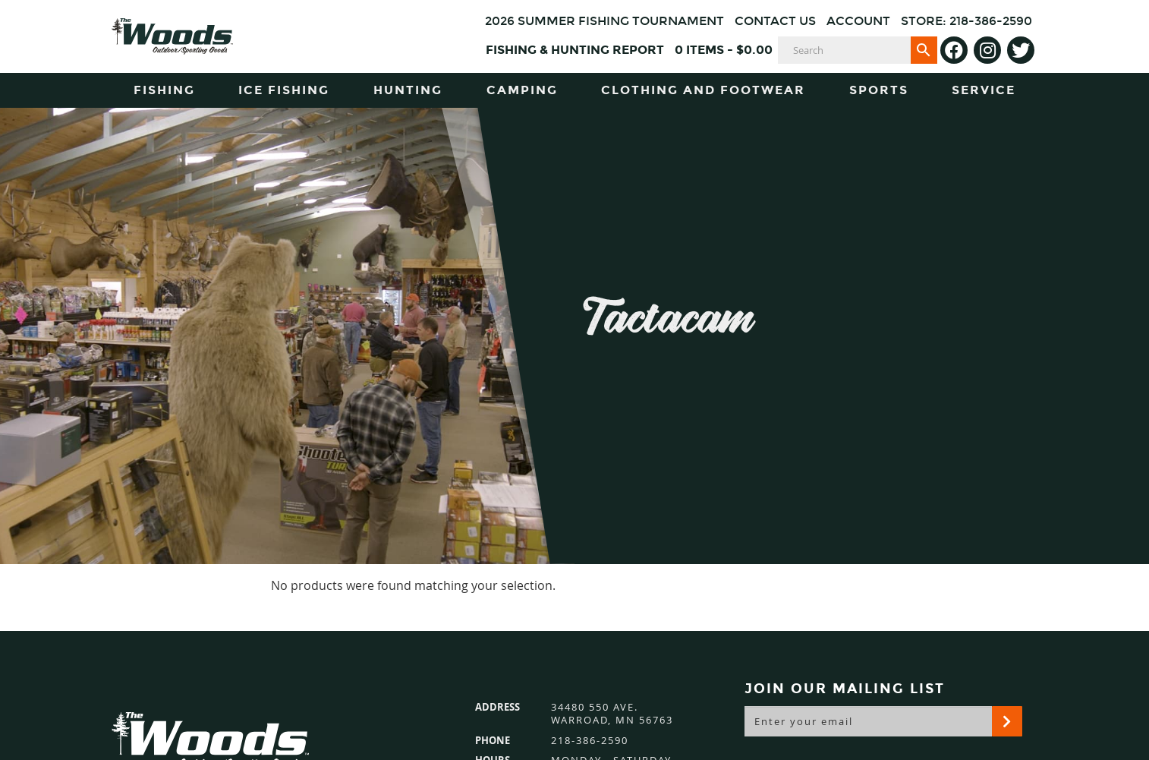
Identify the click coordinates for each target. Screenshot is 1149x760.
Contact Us (775, 21)
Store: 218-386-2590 (966, 21)
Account (858, 21)
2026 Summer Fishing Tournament (604, 21)
